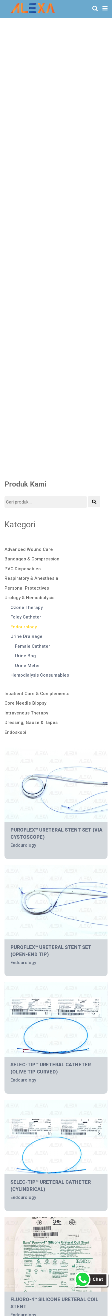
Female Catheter (32, 646)
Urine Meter (27, 665)
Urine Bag (25, 655)
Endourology (23, 627)
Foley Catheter (25, 617)
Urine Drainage (26, 636)
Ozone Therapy (26, 607)
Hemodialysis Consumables (39, 675)
